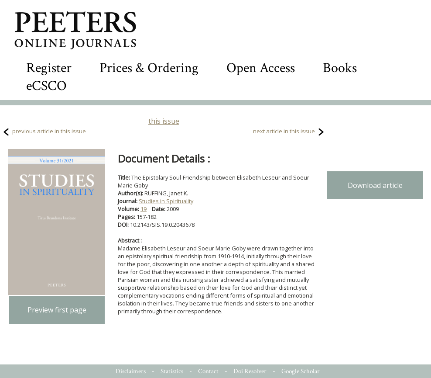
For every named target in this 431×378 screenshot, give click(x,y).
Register (49, 68)
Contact (208, 371)
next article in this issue (284, 131)
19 (143, 209)
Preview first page (56, 310)
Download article (375, 185)
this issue (163, 121)
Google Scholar (300, 371)
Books (340, 68)
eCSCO (46, 86)
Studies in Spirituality (166, 201)
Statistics (172, 371)
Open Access (260, 68)
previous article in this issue (49, 131)
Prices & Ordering (148, 68)
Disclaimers (131, 371)
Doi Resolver (250, 371)
